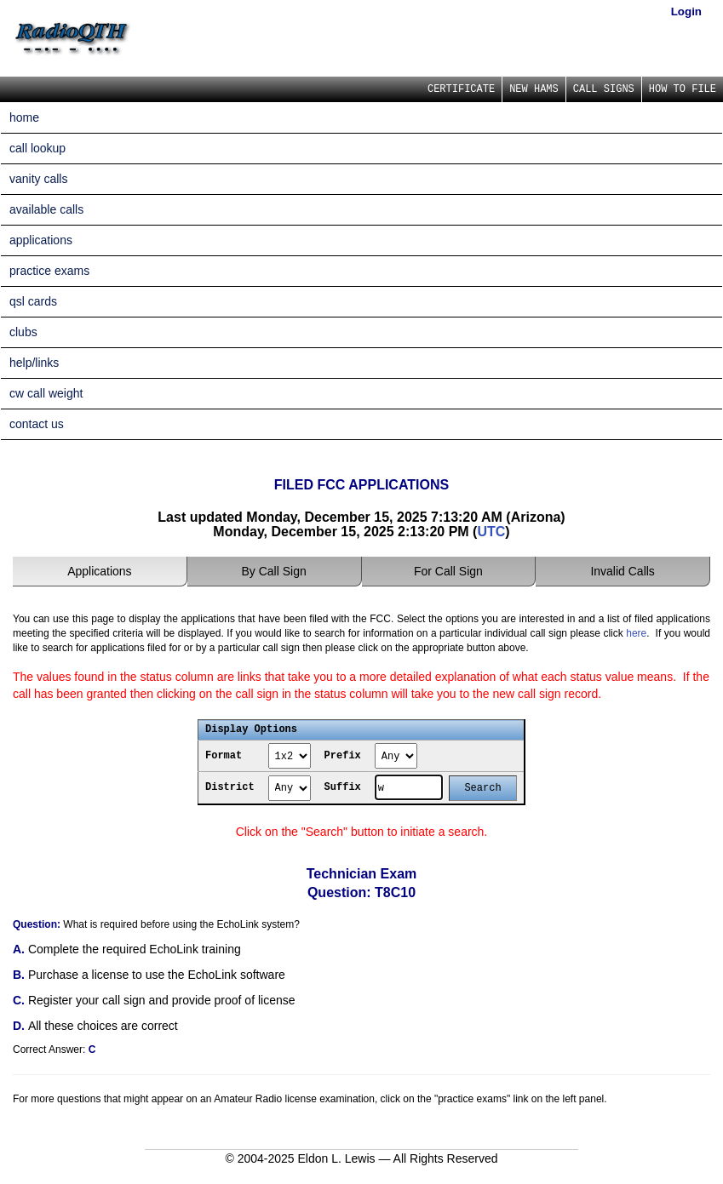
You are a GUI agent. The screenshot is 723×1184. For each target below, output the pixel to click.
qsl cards (33, 301)
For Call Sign (448, 571)
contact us (36, 424)
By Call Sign (273, 571)
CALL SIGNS (603, 89)
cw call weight (46, 393)
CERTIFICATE (461, 89)
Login (686, 11)
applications (40, 240)
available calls (46, 209)
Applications (99, 571)
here (636, 633)
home (24, 117)
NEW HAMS (534, 89)
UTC (491, 531)
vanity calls (38, 179)
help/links (34, 362)
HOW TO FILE (682, 89)
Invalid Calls (622, 571)
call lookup (37, 148)
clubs (23, 332)
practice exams (49, 270)
